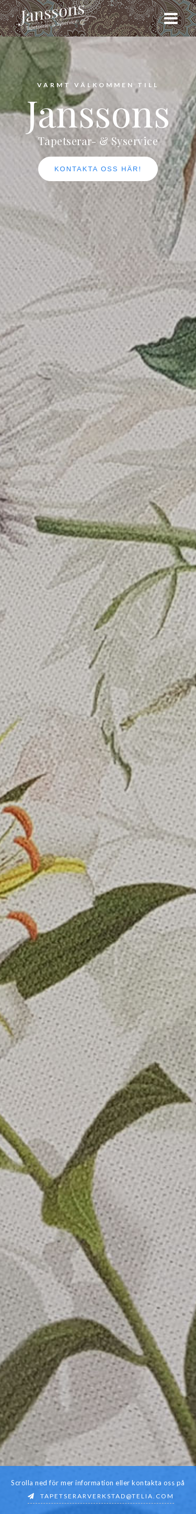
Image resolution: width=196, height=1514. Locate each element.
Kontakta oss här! (98, 169)
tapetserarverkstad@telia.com (107, 1496)
